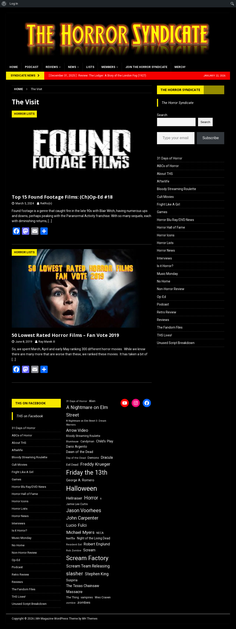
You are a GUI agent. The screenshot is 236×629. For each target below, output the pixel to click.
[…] (50, 221)
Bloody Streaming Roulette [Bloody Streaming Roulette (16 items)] (83, 436)
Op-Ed (161, 297)
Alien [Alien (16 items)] (92, 401)
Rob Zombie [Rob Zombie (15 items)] (73, 550)
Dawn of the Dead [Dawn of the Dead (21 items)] (79, 452)
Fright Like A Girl (168, 204)
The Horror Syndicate (180, 90)
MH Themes (89, 618)
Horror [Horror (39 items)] (91, 498)
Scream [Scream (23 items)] (89, 550)
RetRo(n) (46, 203)
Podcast (31, 67)
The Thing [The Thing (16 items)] (72, 597)
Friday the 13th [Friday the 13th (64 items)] (86, 472)
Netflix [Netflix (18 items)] (70, 538)
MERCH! (179, 67)
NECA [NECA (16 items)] (99, 533)
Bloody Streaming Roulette (176, 189)
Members (108, 67)
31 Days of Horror (169, 158)
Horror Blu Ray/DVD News (175, 220)
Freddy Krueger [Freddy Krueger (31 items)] (95, 464)
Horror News (166, 250)
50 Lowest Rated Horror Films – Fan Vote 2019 (65, 335)
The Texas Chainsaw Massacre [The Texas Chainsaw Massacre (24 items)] (82, 589)
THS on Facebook (30, 403)
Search (162, 115)
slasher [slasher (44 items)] (74, 573)
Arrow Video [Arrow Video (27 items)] (77, 430)
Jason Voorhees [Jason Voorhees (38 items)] (83, 510)
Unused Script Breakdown (176, 343)
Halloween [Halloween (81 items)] (81, 488)
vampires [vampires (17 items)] (87, 597)
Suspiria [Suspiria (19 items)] (71, 580)
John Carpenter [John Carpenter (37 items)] (82, 518)
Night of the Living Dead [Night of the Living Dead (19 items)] (93, 538)
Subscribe (210, 138)
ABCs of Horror (168, 166)
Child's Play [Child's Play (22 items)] (104, 441)
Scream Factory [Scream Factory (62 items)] (87, 557)
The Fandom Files (170, 327)
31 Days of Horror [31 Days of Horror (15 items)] (76, 401)
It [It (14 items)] (100, 498)
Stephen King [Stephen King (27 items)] (97, 574)
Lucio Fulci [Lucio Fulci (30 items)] (76, 525)
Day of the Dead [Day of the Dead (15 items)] (76, 457)
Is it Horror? (165, 266)
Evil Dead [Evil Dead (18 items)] (72, 464)
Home (13, 67)
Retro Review (166, 312)
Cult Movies (165, 197)
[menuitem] (4, 3)
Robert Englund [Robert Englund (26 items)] (97, 544)
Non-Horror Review (170, 289)
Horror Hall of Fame (171, 227)
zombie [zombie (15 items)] (71, 602)
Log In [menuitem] (14, 3)
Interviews (164, 258)
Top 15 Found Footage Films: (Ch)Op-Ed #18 (62, 197)
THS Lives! (164, 335)
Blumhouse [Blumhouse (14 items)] (72, 441)
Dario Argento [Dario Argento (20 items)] (76, 446)
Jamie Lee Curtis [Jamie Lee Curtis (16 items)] (77, 504)
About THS (165, 174)
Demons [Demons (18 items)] (93, 457)
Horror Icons (165, 235)
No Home (163, 281)
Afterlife (163, 181)
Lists (90, 67)
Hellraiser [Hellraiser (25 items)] (74, 498)
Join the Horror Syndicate (146, 67)
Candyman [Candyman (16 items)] (87, 441)
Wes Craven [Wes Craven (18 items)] (103, 597)
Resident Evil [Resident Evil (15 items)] (74, 544)
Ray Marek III (46, 341)
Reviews (52, 67)
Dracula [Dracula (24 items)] (107, 457)
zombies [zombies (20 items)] (83, 602)
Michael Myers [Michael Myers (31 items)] (80, 532)
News (72, 67)
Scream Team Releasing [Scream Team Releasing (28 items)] (88, 566)
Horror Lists (165, 243)
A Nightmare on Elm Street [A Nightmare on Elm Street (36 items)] (87, 411)
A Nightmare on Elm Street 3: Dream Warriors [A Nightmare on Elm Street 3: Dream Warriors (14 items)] (86, 422)
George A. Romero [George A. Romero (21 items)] (80, 480)
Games (162, 212)
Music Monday (167, 274)
